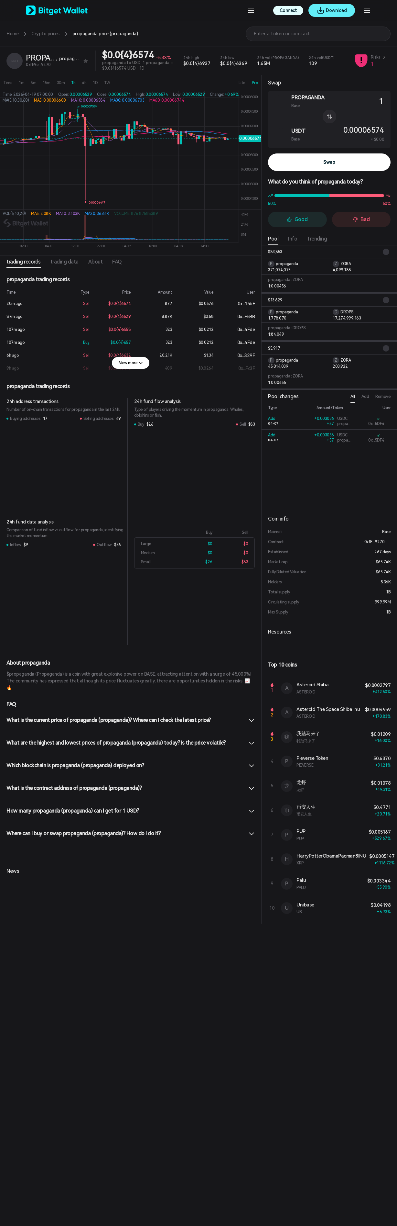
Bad (361, 219)
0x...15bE (241, 303)
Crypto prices (45, 33)
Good (297, 219)
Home (12, 33)
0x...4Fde (241, 329)
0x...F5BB (241, 316)
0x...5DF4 (376, 424)
